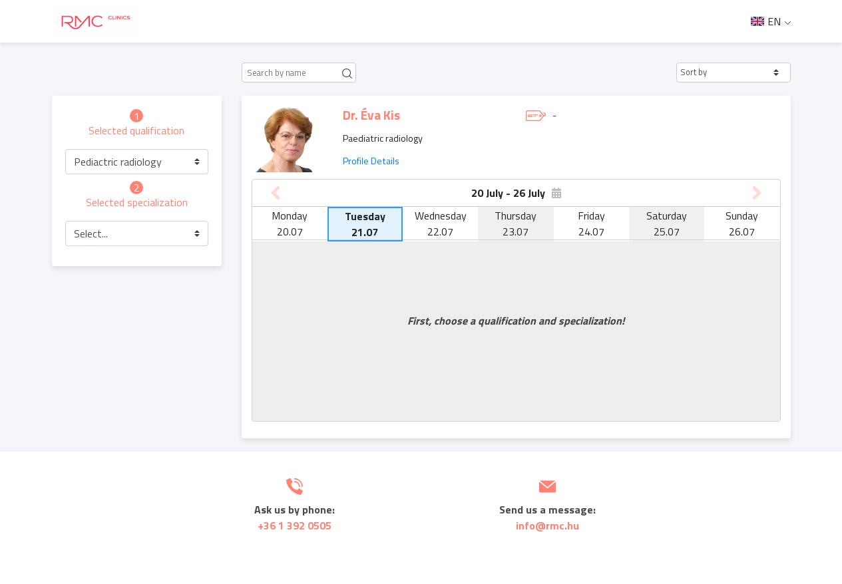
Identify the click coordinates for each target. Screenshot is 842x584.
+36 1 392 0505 (294, 525)
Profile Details (371, 161)
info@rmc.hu (547, 525)
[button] (733, 72)
